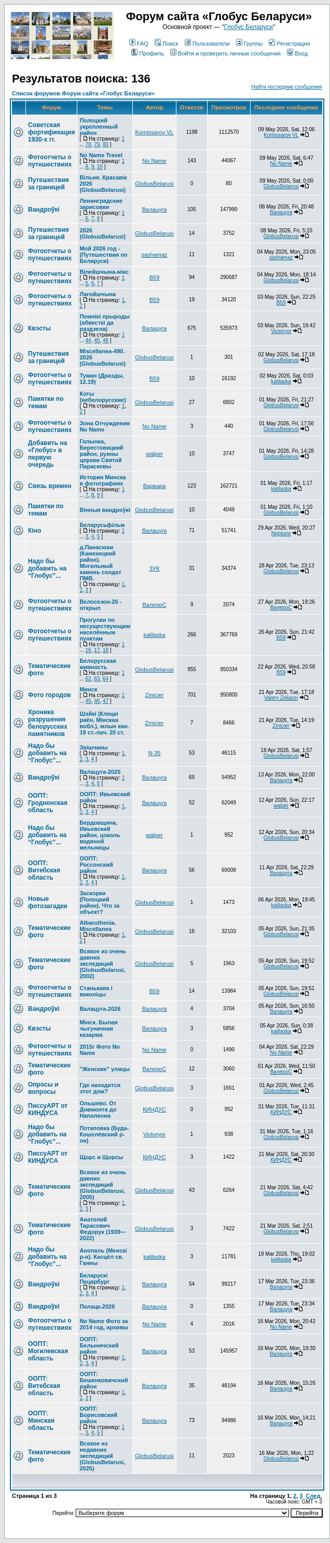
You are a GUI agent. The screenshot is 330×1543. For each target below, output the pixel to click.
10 (100, 167)
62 (88, 679)
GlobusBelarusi (154, 183)
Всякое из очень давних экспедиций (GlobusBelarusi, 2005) (102, 1184)
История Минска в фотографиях (102, 480)
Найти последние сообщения (287, 87)
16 (88, 650)
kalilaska (281, 381)
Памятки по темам (45, 402)
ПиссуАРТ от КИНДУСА (47, 1109)
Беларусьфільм (102, 525)
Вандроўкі (44, 209)
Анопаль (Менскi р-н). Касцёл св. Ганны (103, 1256)
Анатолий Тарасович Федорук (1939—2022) (102, 1228)
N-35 (154, 753)
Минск (88, 689)
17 (97, 650)
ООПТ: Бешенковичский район (103, 1380)
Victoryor (281, 331)
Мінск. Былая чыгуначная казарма (98, 1028)
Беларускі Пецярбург (94, 1278)
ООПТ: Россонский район (96, 864)
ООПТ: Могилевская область (48, 1351)
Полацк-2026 (97, 1306)
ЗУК (154, 568)
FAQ (138, 43)
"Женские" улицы (104, 1069)
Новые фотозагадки (47, 902)
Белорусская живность (97, 664)
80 (105, 144)
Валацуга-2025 (99, 772)
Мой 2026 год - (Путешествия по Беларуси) (103, 254)
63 (97, 679)
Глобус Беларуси (248, 27)
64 (105, 679)
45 (97, 340)
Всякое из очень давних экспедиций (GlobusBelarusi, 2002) (102, 963)
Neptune (281, 533)
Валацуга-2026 (99, 1009)
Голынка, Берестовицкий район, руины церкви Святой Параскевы (101, 453)
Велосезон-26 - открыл (100, 605)
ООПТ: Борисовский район (98, 1415)
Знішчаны (93, 747)
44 (88, 340)
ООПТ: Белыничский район (98, 1345)
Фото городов (49, 695)
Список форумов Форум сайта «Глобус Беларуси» (83, 93)
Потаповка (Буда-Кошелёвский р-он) (104, 1134)
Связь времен (50, 486)
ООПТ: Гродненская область (47, 803)
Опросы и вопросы (43, 1088)
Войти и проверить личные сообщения (225, 53)
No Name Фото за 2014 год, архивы (103, 1324)
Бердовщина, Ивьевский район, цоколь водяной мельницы (99, 835)
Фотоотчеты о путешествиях (50, 161)
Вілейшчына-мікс (104, 272)
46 (105, 340)
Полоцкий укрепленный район (98, 126)
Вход (297, 53)
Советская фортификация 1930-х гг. (51, 132)
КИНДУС (154, 1109)
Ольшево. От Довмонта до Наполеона (97, 1109)
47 (105, 701)
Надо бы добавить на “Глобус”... (47, 568)
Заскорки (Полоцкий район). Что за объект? (99, 902)
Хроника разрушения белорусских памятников (47, 723)
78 (88, 144)
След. (314, 1496)
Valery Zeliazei (281, 698)
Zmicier (154, 695)
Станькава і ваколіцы (95, 991)
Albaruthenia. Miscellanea (97, 926)
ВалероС (154, 605)
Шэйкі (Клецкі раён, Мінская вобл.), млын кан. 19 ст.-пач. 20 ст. (104, 723)
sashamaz (154, 255)
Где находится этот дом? (99, 1088)
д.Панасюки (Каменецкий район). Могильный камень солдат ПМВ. (100, 562)
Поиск (166, 43)
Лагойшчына (97, 294)
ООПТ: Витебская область (44, 870)
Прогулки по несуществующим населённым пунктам (104, 629)
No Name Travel (100, 155)
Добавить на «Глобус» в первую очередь (47, 453)
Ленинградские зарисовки (100, 204)
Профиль (147, 53)
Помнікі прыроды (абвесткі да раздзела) (104, 322)
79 (97, 144)
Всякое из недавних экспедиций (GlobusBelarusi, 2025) (102, 1455)
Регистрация (289, 43)
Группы (249, 43)
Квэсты (39, 328)
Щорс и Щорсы (101, 1157)
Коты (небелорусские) (102, 397)
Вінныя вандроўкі (104, 510)
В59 (154, 277)
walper (154, 454)
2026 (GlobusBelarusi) (102, 233)
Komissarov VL (154, 132)
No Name (154, 161)
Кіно (34, 530)
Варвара (154, 486)
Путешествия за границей (48, 183)
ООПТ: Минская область (41, 1420)
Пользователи (207, 43)
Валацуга (154, 209)
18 (105, 650)
